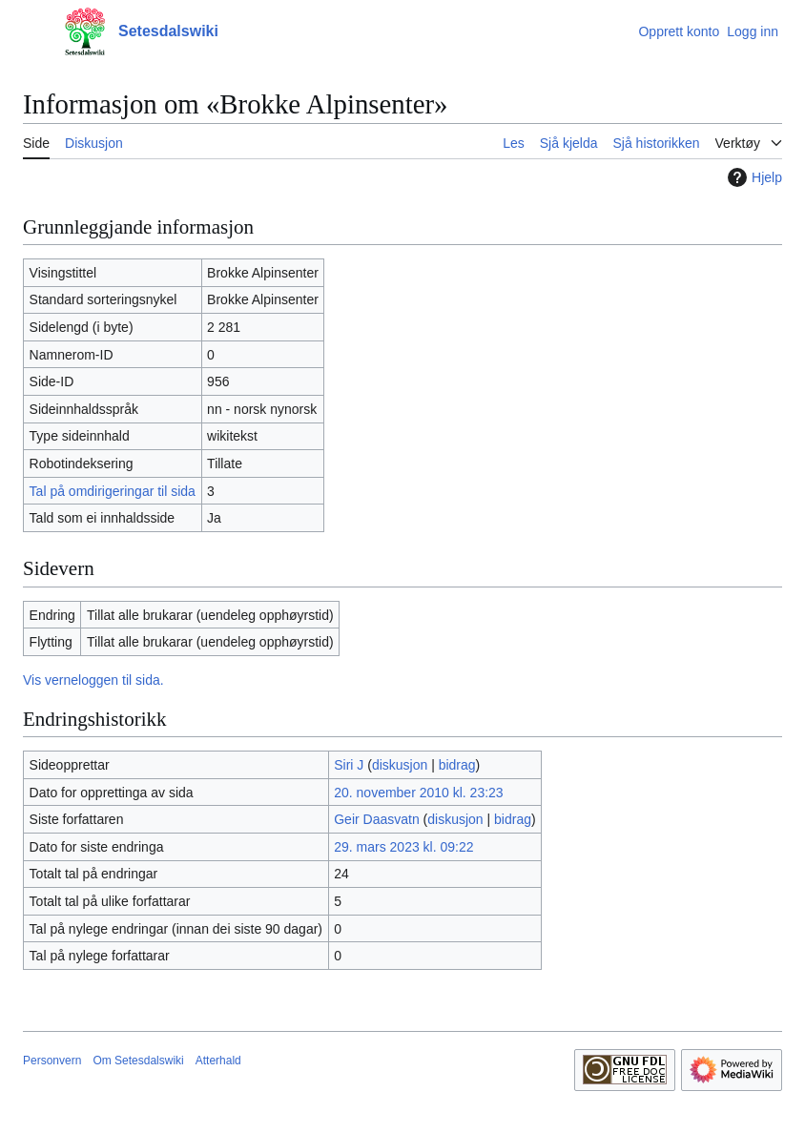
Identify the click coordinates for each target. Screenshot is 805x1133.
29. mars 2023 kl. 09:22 (403, 847)
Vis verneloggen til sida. (93, 680)
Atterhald (218, 1060)
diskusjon (399, 764)
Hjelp (752, 177)
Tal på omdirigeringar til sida (113, 491)
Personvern (52, 1060)
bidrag (457, 764)
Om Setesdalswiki (138, 1060)
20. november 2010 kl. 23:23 (418, 792)
